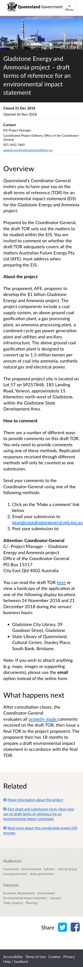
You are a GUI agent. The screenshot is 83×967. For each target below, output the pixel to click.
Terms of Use (35, 956)
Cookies (54, 956)
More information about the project (33, 800)
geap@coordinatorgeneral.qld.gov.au (27, 150)
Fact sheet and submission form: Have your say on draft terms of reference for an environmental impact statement (38, 814)
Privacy (69, 956)
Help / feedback (15, 961)
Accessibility (13, 956)
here (61, 582)
